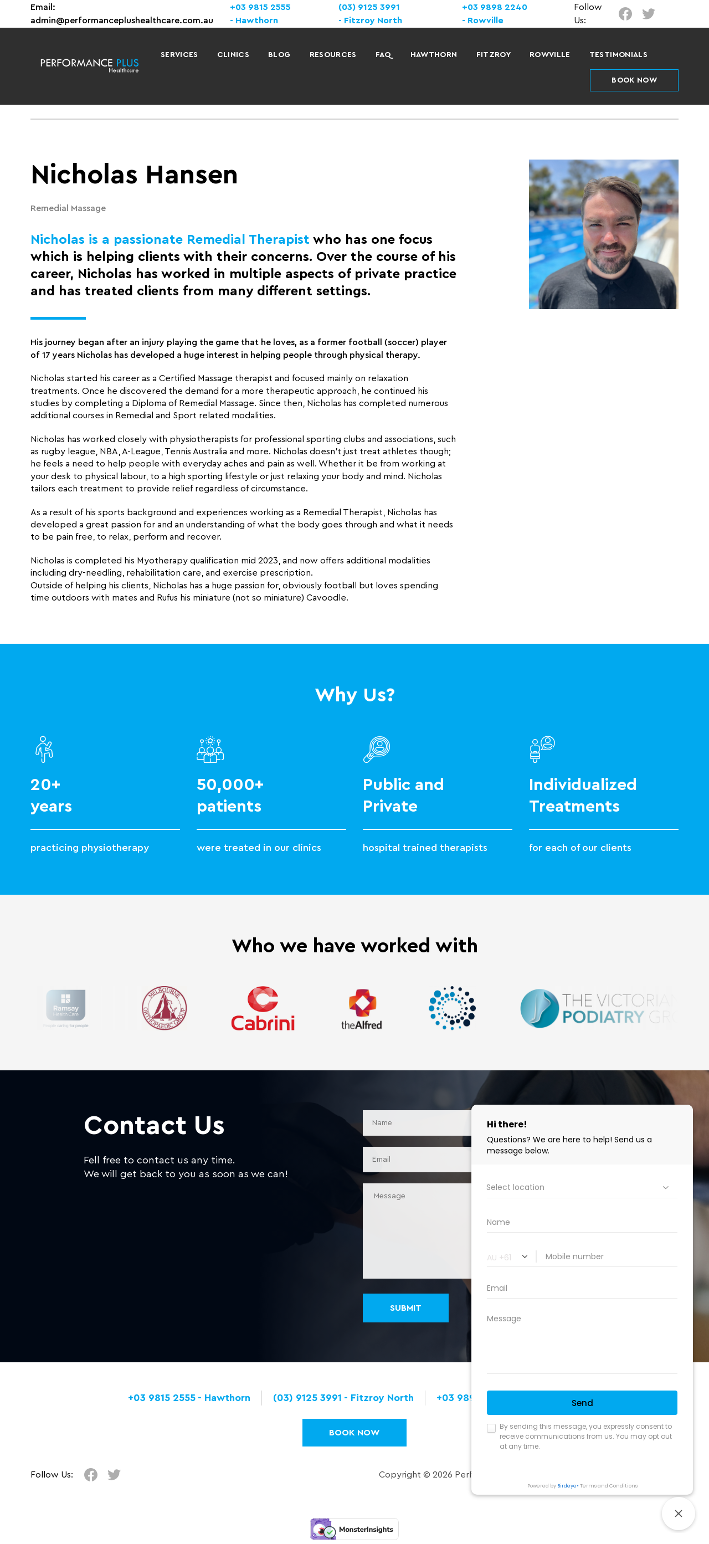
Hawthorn (434, 55)
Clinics (233, 55)
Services (179, 55)
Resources (333, 55)
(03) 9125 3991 (369, 7)
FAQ (384, 55)
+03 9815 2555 (260, 7)
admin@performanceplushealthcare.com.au (121, 20)
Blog (279, 55)
